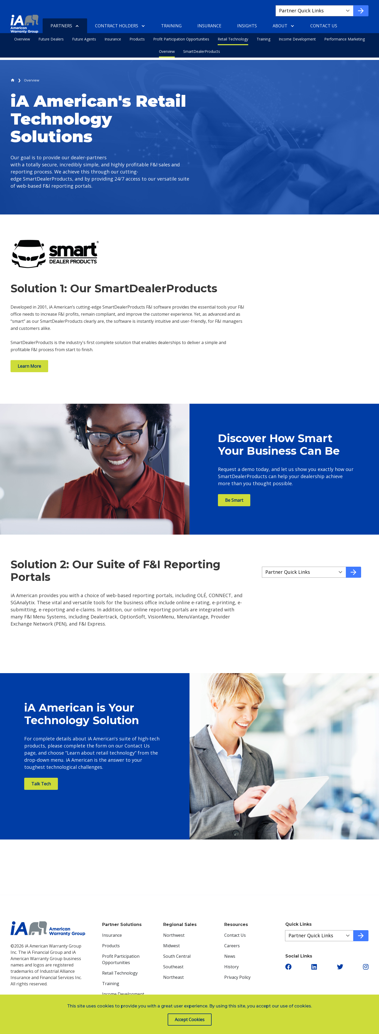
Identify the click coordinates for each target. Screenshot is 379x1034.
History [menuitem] (231, 967)
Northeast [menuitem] (173, 977)
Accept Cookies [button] (190, 1019)
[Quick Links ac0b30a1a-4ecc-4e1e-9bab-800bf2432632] (319, 935)
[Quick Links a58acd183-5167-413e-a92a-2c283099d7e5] (304, 572)
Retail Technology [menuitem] (233, 39)
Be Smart (234, 500)
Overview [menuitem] (22, 39)
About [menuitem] (280, 26)
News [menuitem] (229, 956)
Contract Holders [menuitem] (116, 26)
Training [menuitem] (263, 39)
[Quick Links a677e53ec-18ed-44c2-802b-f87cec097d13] (314, 10)
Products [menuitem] (137, 39)
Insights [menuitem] (247, 26)
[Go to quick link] (360, 10)
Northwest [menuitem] (173, 935)
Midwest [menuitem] (171, 946)
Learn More (29, 366)
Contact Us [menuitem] (323, 26)
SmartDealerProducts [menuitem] (201, 51)
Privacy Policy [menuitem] (237, 977)
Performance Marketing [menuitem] (344, 39)
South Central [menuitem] (177, 956)
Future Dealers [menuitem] (51, 39)
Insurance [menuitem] (112, 39)
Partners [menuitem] (61, 26)
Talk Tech (41, 784)
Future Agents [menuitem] (84, 39)
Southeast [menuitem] (173, 967)
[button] (288, 966)
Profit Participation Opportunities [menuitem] (181, 39)
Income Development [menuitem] (297, 39)
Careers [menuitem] (232, 946)
